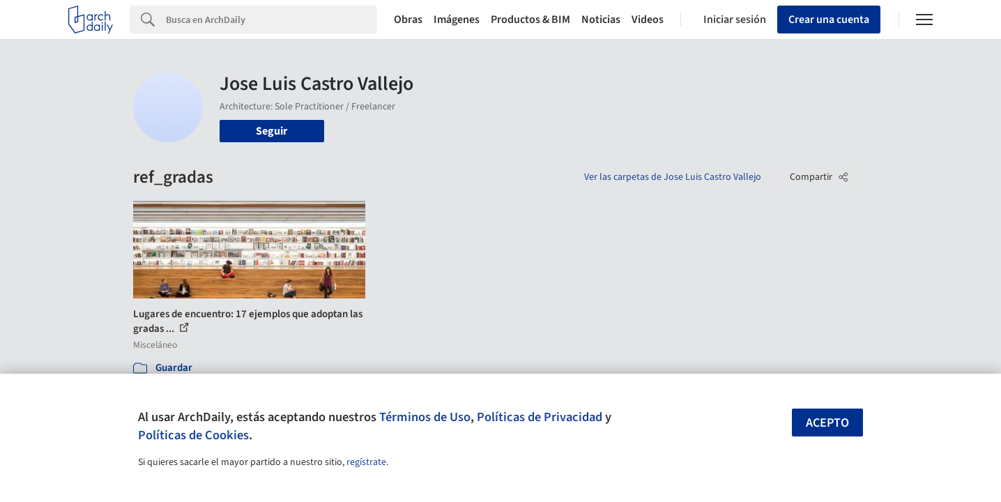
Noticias (600, 19)
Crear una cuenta (828, 19)
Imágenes (457, 19)
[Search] (271, 19)
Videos (648, 19)
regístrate (366, 462)
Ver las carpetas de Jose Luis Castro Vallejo (672, 177)
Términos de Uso (425, 417)
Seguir (271, 131)
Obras (408, 19)
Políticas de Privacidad (539, 417)
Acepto (827, 423)
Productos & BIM (530, 19)
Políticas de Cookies (193, 435)
